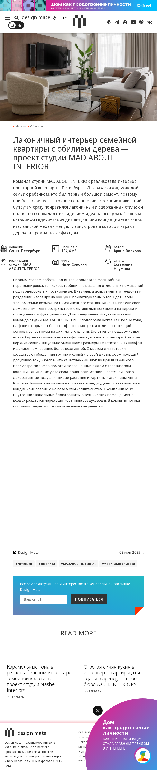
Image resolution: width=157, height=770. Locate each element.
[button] (98, 711)
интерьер (24, 564)
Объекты (36, 126)
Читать (21, 126)
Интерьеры (16, 697)
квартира (47, 564)
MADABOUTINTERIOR (79, 564)
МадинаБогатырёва (119, 564)
